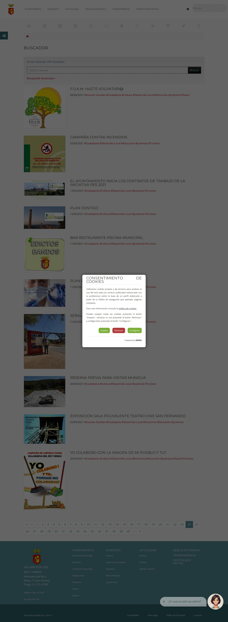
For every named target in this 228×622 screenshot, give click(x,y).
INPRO (139, 340)
